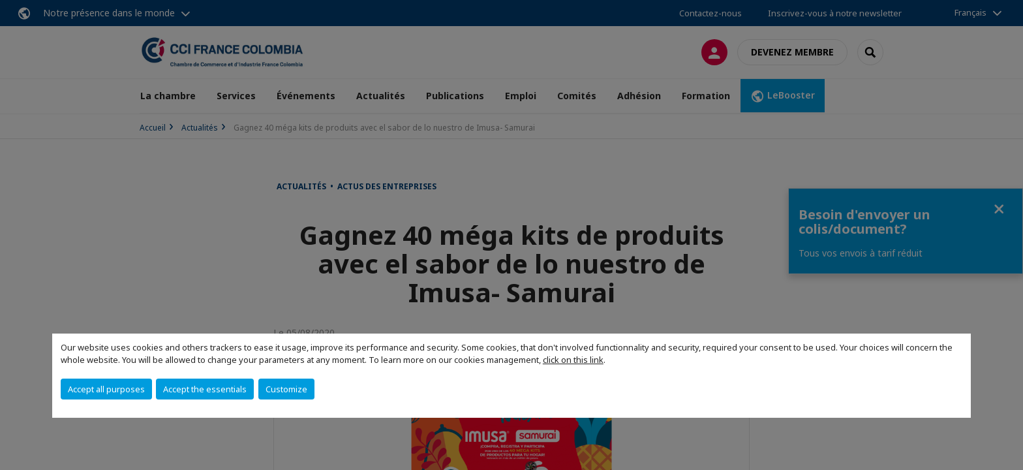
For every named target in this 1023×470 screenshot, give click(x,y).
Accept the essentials (205, 389)
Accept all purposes (106, 389)
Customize (286, 389)
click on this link (573, 360)
